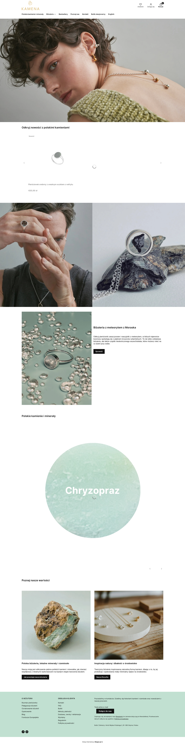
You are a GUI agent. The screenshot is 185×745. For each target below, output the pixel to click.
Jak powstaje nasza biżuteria (35, 677)
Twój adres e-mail (101, 707)
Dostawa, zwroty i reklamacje (69, 714)
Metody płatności (64, 711)
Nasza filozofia (102, 677)
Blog (23, 714)
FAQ (59, 706)
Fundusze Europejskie (30, 717)
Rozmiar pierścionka (29, 703)
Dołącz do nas (105, 711)
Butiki (60, 708)
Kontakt (61, 703)
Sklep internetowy (91, 742)
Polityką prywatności (121, 719)
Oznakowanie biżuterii (30, 708)
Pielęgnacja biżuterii (29, 706)
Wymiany (61, 717)
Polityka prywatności (66, 723)
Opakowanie (26, 711)
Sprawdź (99, 351)
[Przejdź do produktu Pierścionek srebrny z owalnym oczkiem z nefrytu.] (57, 158)
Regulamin (62, 720)
